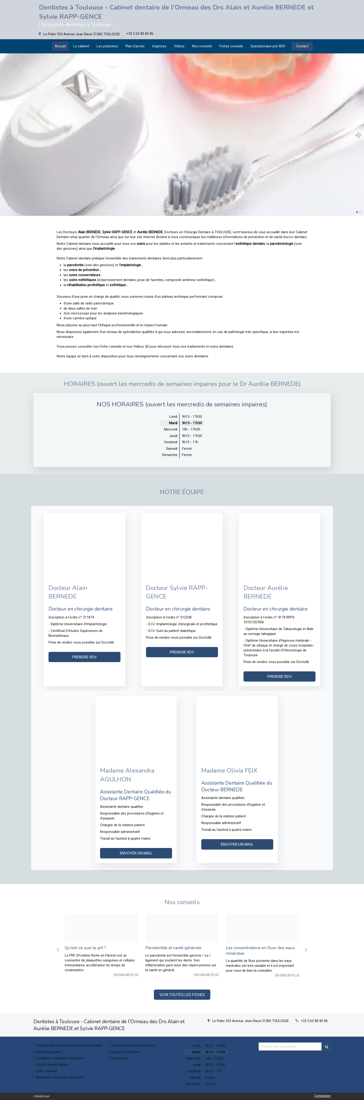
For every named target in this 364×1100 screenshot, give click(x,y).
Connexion (322, 1096)
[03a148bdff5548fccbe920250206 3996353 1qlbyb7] (262, 928)
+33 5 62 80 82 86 (314, 1021)
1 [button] (357, 212)
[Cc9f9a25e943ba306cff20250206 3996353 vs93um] (182, 928)
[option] (101, 945)
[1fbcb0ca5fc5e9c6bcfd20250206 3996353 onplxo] (101, 928)
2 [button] (360, 212)
